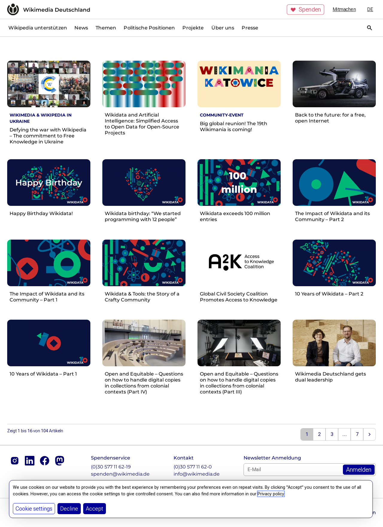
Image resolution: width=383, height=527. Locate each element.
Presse (250, 27)
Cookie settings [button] (34, 508)
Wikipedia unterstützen (38, 27)
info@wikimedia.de (197, 474)
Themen (106, 27)
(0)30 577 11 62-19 (111, 467)
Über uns (223, 27)
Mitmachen (344, 9)
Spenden (305, 9)
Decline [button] (69, 508)
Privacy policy (271, 494)
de (370, 9)
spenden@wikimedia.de (120, 474)
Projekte (193, 27)
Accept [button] (94, 508)
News (81, 27)
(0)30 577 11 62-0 (193, 467)
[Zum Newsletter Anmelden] (359, 470)
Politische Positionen (149, 27)
